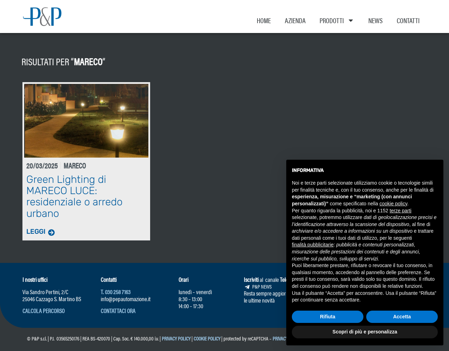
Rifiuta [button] (327, 316)
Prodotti (337, 20)
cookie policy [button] (393, 203)
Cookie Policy (207, 338)
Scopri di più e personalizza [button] (365, 332)
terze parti (400, 210)
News (375, 20)
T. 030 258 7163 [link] (115, 291)
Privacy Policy (176, 338)
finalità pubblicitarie (313, 244)
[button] (43, 310)
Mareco (61, 61)
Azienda (295, 20)
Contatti (408, 20)
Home (264, 20)
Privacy (280, 338)
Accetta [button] (402, 316)
